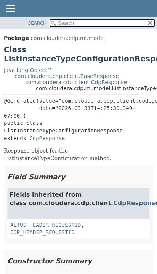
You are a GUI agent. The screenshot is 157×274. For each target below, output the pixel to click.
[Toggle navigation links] (10, 9)
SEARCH (37, 23)
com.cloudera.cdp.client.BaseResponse (66, 76)
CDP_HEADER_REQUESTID (42, 232)
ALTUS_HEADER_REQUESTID (45, 225)
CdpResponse (47, 138)
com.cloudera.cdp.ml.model (67, 38)
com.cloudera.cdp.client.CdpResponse (76, 82)
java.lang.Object (25, 70)
